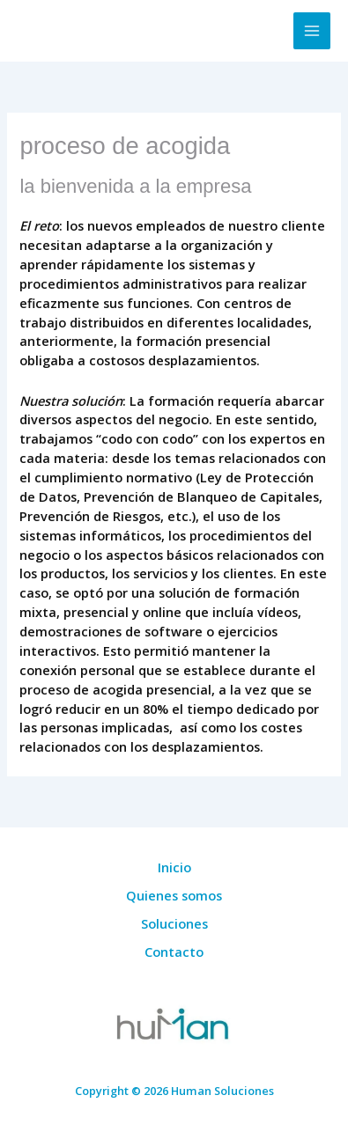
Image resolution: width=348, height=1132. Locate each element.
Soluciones (174, 923)
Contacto (174, 951)
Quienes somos (174, 895)
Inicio (174, 867)
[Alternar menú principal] (311, 30)
